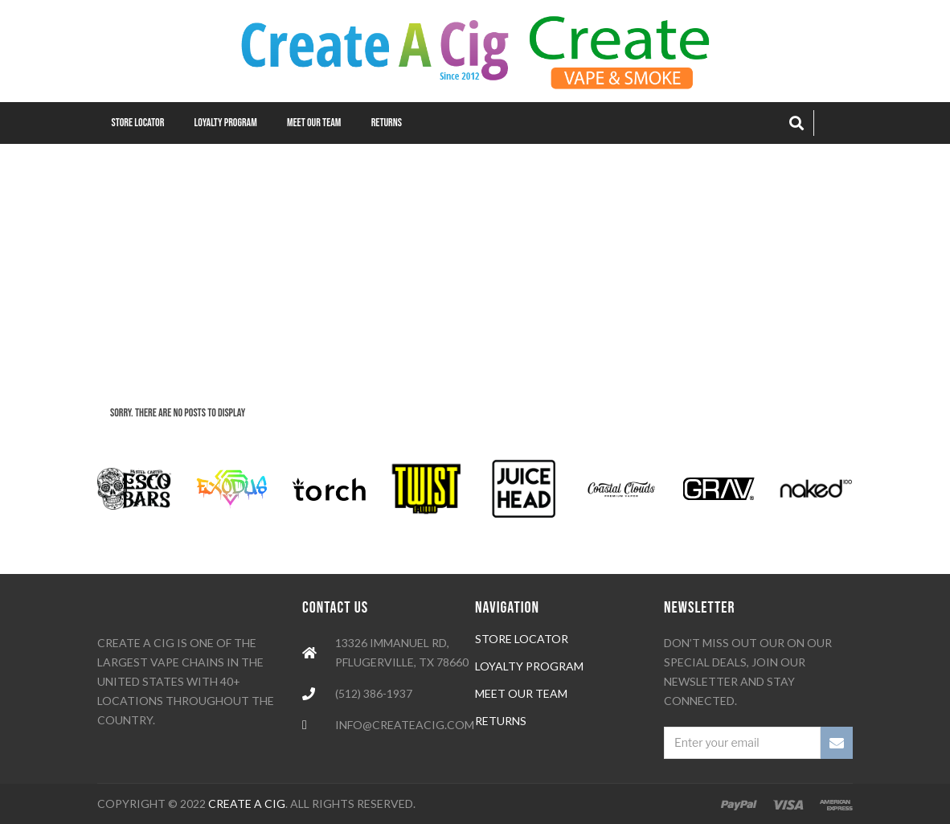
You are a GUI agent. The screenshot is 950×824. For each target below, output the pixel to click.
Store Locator (138, 122)
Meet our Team (314, 122)
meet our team (521, 693)
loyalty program (529, 666)
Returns (386, 122)
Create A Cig (246, 803)
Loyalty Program (226, 122)
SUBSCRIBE (836, 743)
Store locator (521, 639)
